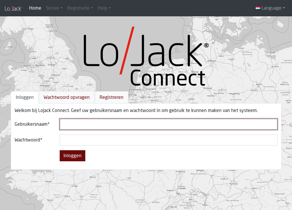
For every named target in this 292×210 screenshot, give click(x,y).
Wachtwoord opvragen (67, 97)
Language (269, 8)
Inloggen (25, 97)
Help (102, 8)
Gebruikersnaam (31, 124)
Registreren (111, 97)
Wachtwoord (27, 140)
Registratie (78, 8)
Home (35, 8)
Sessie (52, 8)
